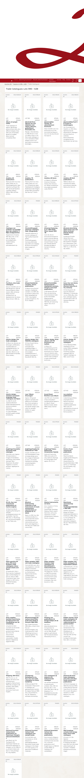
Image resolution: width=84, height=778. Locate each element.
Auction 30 (8, 84)
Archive (59, 79)
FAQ (63, 79)
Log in (77, 80)
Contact (68, 79)
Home (16, 79)
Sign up (73, 80)
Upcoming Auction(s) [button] (25, 79)
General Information (52, 80)
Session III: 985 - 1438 (19, 84)
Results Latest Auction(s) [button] (40, 79)
